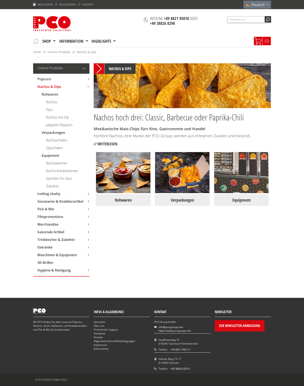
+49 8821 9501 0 (180, 349)
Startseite (99, 322)
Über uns (99, 326)
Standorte (99, 333)
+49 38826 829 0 (180, 368)
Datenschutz (101, 349)
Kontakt (87, 4)
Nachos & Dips (86, 52)
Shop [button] (47, 41)
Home (37, 52)
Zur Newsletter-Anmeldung (239, 325)
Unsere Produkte (59, 52)
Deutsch (256, 4)
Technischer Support (106, 329)
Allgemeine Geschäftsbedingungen (114, 341)
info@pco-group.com (170, 327)
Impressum (100, 345)
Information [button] (72, 41)
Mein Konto (45, 4)
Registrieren (67, 4)
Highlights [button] (102, 41)
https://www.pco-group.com (174, 330)
